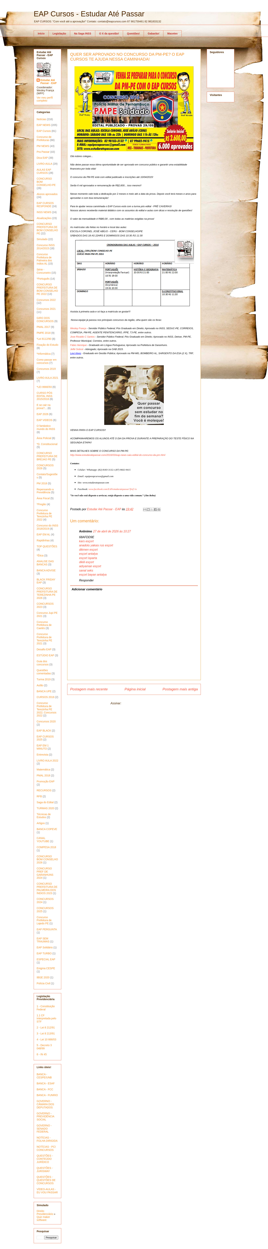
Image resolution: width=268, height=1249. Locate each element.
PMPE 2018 (44, 332)
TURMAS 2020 (45, 808)
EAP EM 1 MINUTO (43, 747)
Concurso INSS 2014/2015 (46, 247)
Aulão (40, 685)
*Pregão (41, 504)
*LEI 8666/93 (44, 386)
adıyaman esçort (90, 566)
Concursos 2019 (46, 368)
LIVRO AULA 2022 (47, 760)
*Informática (44, 353)
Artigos (41, 823)
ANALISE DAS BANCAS (45, 563)
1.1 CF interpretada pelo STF (46, 1018)
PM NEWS (43, 146)
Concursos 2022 (46, 299)
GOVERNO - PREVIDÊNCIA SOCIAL (45, 1116)
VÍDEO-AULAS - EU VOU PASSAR (47, 1191)
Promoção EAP (46, 781)
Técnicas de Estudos (44, 816)
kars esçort (86, 541)
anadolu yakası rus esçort (96, 545)
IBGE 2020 (43, 977)
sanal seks (86, 570)
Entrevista (42, 754)
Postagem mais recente (89, 689)
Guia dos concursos (43, 663)
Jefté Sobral (76, 349)
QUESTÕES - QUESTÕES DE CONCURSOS (46, 1180)
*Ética (40, 555)
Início (41, 33)
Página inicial (135, 689)
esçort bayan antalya (93, 574)
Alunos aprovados (47, 194)
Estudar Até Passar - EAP (48, 82)
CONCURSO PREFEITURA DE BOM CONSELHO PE (47, 228)
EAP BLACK (44, 730)
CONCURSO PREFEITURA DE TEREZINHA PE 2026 (47, 593)
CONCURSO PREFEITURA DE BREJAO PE (47, 456)
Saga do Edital (45, 802)
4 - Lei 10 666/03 (46, 1039)
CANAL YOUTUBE (43, 840)
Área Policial (44, 438)
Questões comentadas (44, 672)
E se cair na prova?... (43, 406)
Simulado (42, 239)
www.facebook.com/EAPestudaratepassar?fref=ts (112, 489)
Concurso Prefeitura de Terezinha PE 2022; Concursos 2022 (46, 709)
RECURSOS (44, 790)
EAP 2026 (42, 414)
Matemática (43, 769)
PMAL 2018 (43, 775)
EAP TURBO (44, 953)
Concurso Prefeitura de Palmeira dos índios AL (44, 259)
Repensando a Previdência (45, 491)
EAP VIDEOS (44, 420)
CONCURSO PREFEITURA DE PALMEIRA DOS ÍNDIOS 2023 (47, 888)
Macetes (172, 33)
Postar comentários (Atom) (139, 703)
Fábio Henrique (78, 345)
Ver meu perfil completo (45, 99)
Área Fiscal (43, 498)
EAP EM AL (43, 534)
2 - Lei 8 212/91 (46, 1027)
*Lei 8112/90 (44, 338)
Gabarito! (153, 33)
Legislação (59, 33)
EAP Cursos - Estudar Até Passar (89, 14)
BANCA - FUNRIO (47, 1095)
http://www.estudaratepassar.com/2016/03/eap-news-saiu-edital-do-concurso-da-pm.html (117, 455)
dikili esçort (86, 562)
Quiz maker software (43, 1218)
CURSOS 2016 (45, 697)
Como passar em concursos (47, 361)
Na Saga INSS (82, 33)
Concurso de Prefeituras (44, 138)
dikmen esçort (88, 549)
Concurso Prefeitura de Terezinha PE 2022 (44, 515)
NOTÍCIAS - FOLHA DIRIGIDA (47, 1139)
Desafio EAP (44, 649)
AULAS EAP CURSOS (44, 171)
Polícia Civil (43, 983)
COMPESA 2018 (46, 847)
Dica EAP (42, 157)
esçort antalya (88, 553)
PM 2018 (42, 483)
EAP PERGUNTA (47, 929)
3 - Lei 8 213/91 (46, 1033)
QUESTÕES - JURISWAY (45, 1169)
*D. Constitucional (47, 444)
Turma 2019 (44, 679)
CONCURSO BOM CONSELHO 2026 (47, 859)
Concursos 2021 (46, 308)
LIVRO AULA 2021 (47, 377)
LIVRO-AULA (44, 163)
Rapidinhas (43, 540)
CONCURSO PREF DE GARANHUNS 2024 (45, 873)
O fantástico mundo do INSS (46, 427)
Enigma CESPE (46, 968)
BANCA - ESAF (46, 1083)
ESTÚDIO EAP (45, 655)
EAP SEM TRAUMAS (43, 940)
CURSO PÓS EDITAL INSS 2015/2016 (44, 396)
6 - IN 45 (42, 1054)
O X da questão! (109, 33)
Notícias (41, 119)
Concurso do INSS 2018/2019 (47, 527)
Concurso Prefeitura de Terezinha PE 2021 (44, 639)
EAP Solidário (45, 947)
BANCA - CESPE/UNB (44, 1076)
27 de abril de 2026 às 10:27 (112, 531)
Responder (86, 580)
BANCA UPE (44, 691)
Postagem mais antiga (180, 689)
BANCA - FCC (45, 1089)
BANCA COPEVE (47, 829)
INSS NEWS (44, 212)
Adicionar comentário (87, 589)
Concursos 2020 (46, 721)
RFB (39, 796)
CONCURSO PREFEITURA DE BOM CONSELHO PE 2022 (47, 289)
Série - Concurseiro (44, 271)
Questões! (133, 33)
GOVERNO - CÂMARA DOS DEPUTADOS (45, 1104)
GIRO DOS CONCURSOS (45, 319)
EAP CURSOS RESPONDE (45, 205)
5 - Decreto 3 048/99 (44, 1047)
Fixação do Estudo (47, 344)
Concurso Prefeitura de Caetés (44, 625)
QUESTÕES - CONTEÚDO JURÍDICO (45, 1158)
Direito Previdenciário (45, 1212)
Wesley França (78, 328)
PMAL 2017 (43, 326)
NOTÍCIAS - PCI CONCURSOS (46, 1148)
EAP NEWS (43, 125)
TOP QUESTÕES (47, 546)
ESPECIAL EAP (46, 959)
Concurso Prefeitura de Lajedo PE (44, 920)
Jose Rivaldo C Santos (82, 336)
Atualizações (44, 218)
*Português (43, 278)
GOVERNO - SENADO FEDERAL (44, 1128)
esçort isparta (88, 558)
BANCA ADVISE (46, 570)
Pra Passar (43, 151)
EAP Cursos (44, 130)
